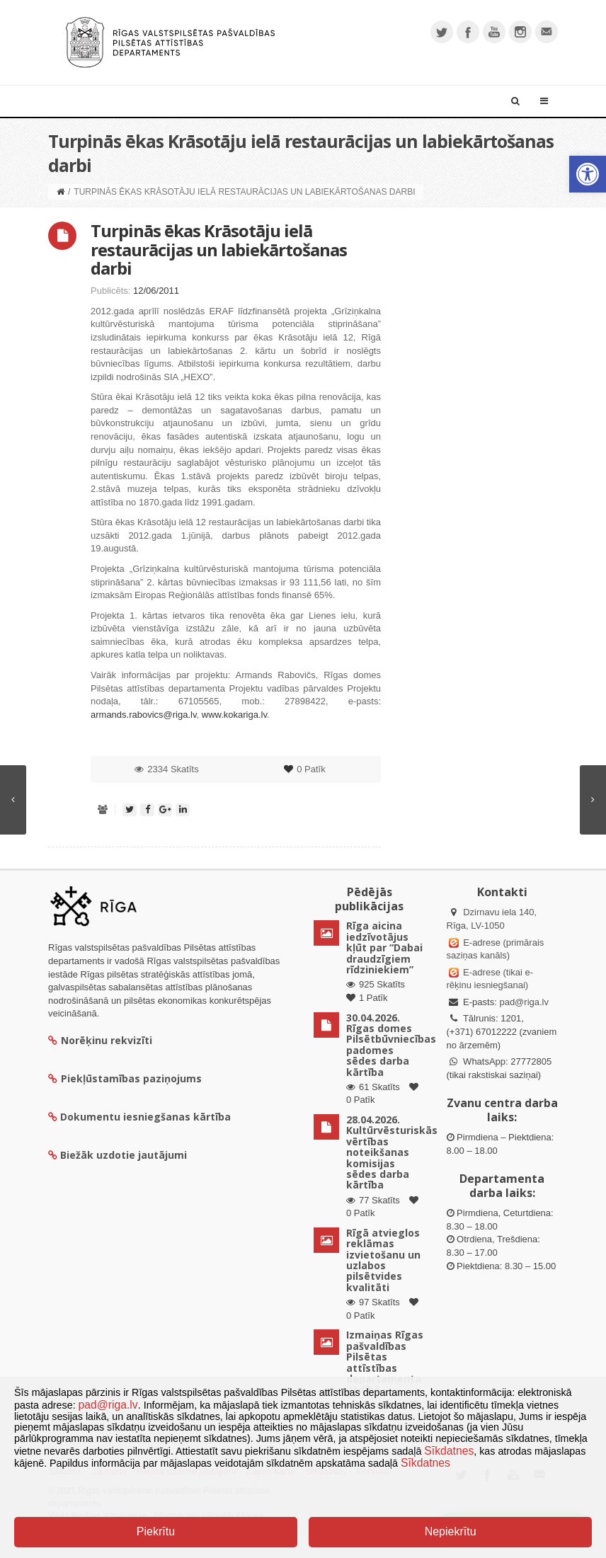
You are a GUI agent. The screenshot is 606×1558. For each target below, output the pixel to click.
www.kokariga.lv (234, 714)
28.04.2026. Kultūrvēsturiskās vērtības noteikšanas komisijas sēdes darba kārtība (392, 1152)
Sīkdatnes (449, 1451)
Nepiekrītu (450, 1531)
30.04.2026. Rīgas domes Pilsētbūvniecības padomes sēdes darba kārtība (391, 1045)
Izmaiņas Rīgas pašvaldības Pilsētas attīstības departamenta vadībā (384, 1362)
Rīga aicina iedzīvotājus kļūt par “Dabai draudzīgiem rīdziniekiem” (384, 947)
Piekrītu (156, 1531)
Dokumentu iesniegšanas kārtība (145, 1116)
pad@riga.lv (524, 1002)
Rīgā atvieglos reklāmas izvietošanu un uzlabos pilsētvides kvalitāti (383, 1260)
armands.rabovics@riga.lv (144, 714)
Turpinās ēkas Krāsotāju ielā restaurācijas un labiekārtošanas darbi (219, 249)
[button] (587, 174)
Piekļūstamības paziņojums (125, 1078)
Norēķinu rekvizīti (100, 1040)
